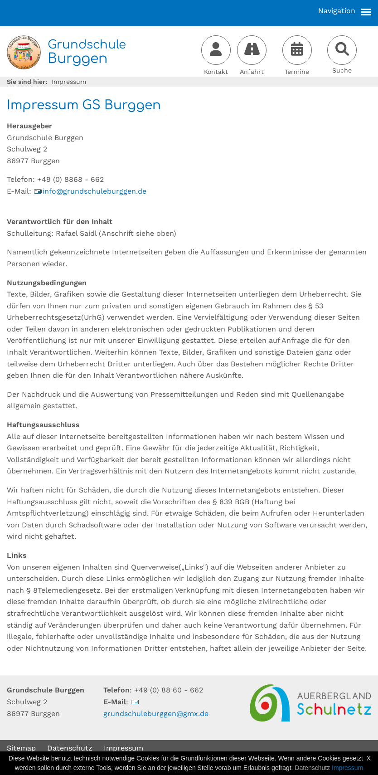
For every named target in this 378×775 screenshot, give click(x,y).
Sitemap (21, 748)
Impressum (123, 748)
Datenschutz (69, 748)
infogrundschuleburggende (90, 191)
